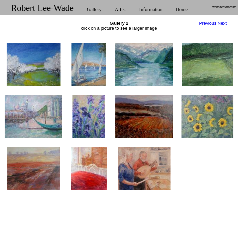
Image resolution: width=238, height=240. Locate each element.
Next (222, 23)
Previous (207, 23)
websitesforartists (224, 7)
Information (151, 9)
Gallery (94, 9)
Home (182, 9)
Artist (120, 9)
